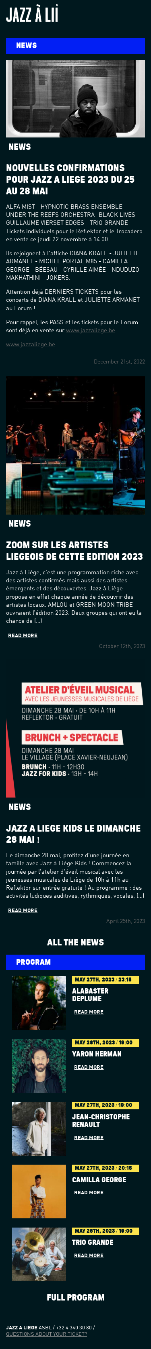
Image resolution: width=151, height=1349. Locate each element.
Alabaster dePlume (90, 995)
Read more (22, 635)
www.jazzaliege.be (90, 331)
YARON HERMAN (97, 1054)
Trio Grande (92, 1242)
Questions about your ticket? (46, 1334)
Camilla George (99, 1180)
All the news (75, 942)
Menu (137, 11)
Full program (76, 1297)
